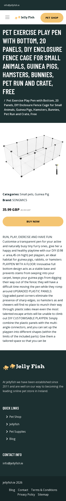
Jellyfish (14, 424)
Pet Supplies (17, 431)
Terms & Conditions (44, 490)
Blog (12, 439)
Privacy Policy (26, 494)
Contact (23, 490)
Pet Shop (52, 17)
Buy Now (33, 221)
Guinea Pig (42, 194)
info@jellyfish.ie (12, 5)
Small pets (26, 194)
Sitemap (43, 494)
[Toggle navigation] (7, 17)
